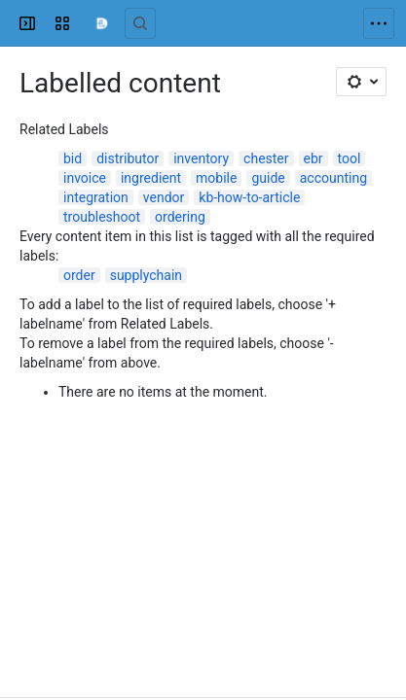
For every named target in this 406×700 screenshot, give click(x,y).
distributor (127, 158)
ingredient (151, 178)
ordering (180, 217)
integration (96, 197)
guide (267, 178)
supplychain (146, 275)
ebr (313, 158)
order (79, 275)
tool (349, 158)
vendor (163, 197)
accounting (333, 178)
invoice (84, 178)
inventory (201, 158)
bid (72, 158)
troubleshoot (101, 217)
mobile (216, 178)
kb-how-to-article (249, 197)
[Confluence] (101, 23)
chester (265, 158)
